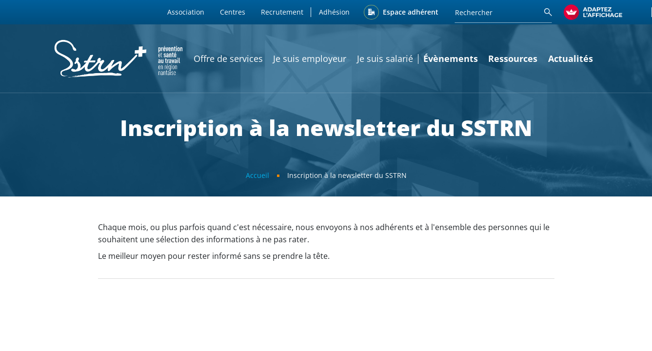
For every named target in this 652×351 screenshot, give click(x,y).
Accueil (257, 175)
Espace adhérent (410, 12)
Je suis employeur (309, 58)
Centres (232, 12)
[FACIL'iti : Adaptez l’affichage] (593, 12)
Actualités (570, 58)
